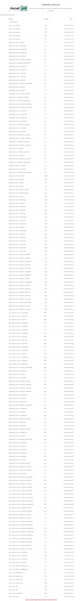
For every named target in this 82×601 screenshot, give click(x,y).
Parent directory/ (13, 22)
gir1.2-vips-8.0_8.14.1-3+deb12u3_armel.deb (20, 538)
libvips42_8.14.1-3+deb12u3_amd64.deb (19, 100)
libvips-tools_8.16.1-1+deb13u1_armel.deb (20, 429)
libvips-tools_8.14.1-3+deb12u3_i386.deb (19, 463)
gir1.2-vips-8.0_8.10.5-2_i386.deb (17, 562)
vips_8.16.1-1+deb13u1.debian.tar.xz (18, 569)
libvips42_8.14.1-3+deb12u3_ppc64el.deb (19, 63)
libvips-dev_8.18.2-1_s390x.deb (17, 244)
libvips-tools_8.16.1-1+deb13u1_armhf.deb (20, 418)
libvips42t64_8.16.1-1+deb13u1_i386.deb (19, 93)
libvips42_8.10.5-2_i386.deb (16, 148)
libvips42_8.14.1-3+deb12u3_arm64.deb (19, 134)
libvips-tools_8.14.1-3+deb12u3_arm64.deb (20, 466)
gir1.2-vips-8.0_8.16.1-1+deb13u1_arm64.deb (20, 487)
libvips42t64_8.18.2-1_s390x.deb (17, 76)
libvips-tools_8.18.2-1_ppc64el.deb (18, 401)
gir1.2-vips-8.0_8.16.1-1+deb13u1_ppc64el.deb (21, 504)
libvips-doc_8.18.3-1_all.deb (16, 182)
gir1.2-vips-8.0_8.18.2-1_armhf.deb (18, 343)
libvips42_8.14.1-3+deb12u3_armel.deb (19, 141)
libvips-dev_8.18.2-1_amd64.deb (17, 237)
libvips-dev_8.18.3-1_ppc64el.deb (17, 217)
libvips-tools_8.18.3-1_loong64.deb (18, 408)
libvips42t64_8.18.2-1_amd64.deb (17, 69)
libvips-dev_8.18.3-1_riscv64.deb (17, 213)
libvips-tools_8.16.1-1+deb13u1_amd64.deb (20, 384)
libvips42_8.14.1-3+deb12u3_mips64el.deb (20, 172)
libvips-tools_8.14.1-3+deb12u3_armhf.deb (20, 514)
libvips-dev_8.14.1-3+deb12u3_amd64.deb (20, 309)
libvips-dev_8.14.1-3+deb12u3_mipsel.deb (20, 288)
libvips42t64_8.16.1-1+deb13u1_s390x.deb (20, 59)
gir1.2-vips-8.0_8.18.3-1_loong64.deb (18, 333)
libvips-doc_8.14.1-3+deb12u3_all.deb (19, 193)
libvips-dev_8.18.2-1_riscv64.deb (17, 251)
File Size (46, 19)
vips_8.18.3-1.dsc (13, 589)
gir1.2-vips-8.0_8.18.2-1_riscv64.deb (18, 350)
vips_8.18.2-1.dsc (13, 586)
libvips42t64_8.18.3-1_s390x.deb (17, 73)
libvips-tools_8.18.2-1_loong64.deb (18, 432)
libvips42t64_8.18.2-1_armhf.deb (17, 169)
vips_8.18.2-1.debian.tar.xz (16, 579)
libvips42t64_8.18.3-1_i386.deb (17, 87)
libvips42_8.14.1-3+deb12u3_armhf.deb (19, 152)
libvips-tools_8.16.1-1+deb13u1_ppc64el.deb (20, 367)
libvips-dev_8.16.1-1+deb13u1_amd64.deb (20, 275)
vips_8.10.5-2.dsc (13, 596)
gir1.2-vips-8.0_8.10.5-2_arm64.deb (18, 555)
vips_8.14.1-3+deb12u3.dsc (16, 593)
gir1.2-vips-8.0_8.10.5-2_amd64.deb (18, 552)
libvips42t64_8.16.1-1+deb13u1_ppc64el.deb (20, 83)
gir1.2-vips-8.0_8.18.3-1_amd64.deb (18, 329)
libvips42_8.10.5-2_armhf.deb (16, 179)
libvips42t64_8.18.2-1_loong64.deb (18, 117)
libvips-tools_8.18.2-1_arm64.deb (17, 449)
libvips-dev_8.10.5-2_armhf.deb (17, 80)
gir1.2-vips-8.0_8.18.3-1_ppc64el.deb (18, 312)
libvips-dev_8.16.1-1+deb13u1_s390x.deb (19, 254)
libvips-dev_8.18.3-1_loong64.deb (17, 199)
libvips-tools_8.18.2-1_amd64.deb (17, 442)
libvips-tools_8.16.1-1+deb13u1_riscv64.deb (20, 405)
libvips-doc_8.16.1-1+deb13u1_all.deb (19, 189)
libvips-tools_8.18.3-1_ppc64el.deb (18, 394)
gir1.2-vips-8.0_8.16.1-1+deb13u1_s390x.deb (20, 511)
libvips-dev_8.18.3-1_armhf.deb (17, 206)
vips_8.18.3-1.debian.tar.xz (16, 576)
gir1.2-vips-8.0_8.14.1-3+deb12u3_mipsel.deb (21, 535)
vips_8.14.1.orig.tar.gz (14, 35)
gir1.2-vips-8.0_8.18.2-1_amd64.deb (18, 336)
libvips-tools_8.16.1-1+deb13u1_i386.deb (19, 381)
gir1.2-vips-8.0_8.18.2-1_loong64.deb (18, 357)
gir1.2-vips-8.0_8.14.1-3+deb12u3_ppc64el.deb (21, 528)
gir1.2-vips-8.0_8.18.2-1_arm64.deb (18, 360)
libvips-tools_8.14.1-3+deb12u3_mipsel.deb (20, 483)
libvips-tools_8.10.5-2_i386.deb (17, 374)
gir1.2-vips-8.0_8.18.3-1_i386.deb (17, 319)
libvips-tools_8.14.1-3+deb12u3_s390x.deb (20, 480)
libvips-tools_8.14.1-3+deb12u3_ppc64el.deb (20, 439)
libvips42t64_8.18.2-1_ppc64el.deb (18, 52)
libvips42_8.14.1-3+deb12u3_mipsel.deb (19, 162)
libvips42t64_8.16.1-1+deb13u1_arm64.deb (20, 138)
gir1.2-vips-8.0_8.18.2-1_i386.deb (17, 353)
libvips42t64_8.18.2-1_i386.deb (17, 90)
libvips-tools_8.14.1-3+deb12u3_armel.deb (20, 518)
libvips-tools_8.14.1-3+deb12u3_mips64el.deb (21, 477)
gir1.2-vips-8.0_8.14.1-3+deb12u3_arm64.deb (20, 524)
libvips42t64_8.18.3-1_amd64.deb (17, 66)
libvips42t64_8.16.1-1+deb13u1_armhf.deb (20, 158)
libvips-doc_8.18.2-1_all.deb (16, 186)
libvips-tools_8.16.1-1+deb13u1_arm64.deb (20, 388)
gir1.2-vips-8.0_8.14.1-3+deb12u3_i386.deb (20, 545)
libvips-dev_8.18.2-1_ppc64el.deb (17, 230)
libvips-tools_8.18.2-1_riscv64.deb (17, 456)
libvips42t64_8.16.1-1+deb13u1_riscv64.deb (20, 107)
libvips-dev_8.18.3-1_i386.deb (16, 203)
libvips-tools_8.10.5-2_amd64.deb (17, 371)
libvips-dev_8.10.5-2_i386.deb (16, 42)
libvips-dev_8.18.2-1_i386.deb (16, 227)
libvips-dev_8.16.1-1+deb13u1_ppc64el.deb (20, 261)
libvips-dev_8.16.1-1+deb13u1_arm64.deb (20, 268)
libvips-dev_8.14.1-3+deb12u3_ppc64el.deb (20, 302)
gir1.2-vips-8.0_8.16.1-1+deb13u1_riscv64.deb (21, 497)
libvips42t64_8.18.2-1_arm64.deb (17, 131)
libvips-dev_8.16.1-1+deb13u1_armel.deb (19, 258)
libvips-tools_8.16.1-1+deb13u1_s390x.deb (20, 391)
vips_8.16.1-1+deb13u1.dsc (16, 583)
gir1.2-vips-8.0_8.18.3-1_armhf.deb (18, 316)
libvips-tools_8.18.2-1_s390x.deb (17, 446)
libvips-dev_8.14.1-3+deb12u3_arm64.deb (20, 285)
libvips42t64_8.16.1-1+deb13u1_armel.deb (20, 145)
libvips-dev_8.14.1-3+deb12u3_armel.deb (19, 306)
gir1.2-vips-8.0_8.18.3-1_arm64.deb (18, 323)
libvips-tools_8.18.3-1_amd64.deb (17, 415)
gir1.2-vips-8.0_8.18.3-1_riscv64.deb (18, 326)
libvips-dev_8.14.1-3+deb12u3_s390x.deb (19, 295)
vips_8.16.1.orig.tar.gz (14, 25)
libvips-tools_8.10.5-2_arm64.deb (17, 377)
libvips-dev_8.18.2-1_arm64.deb (17, 241)
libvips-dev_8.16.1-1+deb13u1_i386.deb (19, 278)
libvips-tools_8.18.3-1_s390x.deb (17, 422)
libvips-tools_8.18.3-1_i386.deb (17, 412)
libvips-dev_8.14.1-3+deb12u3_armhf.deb (19, 299)
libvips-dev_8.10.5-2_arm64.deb (17, 56)
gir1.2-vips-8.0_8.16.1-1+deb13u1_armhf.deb (20, 494)
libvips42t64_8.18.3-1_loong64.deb (18, 121)
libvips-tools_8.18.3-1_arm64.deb (17, 425)
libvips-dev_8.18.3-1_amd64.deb (17, 210)
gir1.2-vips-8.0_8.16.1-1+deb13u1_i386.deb (20, 507)
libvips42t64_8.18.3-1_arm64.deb (17, 128)
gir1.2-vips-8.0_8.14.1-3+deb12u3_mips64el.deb (21, 531)
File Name (10, 19)
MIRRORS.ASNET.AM (51, 5)
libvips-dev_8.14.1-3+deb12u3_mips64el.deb (20, 282)
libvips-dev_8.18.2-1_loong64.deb (17, 247)
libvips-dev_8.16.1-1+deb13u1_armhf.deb (19, 264)
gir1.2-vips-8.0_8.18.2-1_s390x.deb (18, 364)
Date (71, 19)
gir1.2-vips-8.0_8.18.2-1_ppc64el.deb (18, 347)
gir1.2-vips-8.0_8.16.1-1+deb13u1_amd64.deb (21, 501)
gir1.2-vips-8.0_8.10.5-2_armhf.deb (18, 559)
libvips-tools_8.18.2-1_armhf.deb (17, 473)
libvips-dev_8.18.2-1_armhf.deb (17, 234)
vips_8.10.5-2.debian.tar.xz (16, 572)
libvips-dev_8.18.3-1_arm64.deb (17, 220)
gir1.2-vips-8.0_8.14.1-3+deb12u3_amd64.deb (21, 521)
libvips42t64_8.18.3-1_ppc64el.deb (18, 49)
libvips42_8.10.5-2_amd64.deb (17, 155)
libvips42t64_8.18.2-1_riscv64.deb (17, 111)
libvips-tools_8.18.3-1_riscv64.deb (17, 453)
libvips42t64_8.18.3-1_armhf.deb (17, 165)
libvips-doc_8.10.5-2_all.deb (16, 196)
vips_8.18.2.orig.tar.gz (14, 32)
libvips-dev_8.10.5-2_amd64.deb (17, 46)
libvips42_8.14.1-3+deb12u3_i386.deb (19, 97)
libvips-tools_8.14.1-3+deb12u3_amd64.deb (20, 470)
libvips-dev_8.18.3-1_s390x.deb (17, 223)
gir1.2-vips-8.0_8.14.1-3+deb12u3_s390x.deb (20, 548)
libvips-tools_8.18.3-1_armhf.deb (17, 459)
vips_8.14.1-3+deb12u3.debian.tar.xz (18, 566)
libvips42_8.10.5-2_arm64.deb (17, 176)
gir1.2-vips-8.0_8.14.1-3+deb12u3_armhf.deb (20, 542)
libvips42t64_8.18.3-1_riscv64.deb (17, 114)
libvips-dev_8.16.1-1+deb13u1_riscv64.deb (20, 271)
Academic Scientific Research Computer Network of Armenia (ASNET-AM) (41, 599)
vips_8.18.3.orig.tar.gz (14, 28)
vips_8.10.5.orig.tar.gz (14, 39)
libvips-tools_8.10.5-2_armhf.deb (17, 398)
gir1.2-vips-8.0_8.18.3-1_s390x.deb (18, 340)
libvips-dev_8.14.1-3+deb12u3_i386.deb (19, 292)
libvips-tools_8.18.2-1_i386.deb (17, 436)
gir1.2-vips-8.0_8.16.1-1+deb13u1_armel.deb (20, 490)
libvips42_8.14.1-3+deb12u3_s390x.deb (19, 124)
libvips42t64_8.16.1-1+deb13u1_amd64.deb (20, 104)
